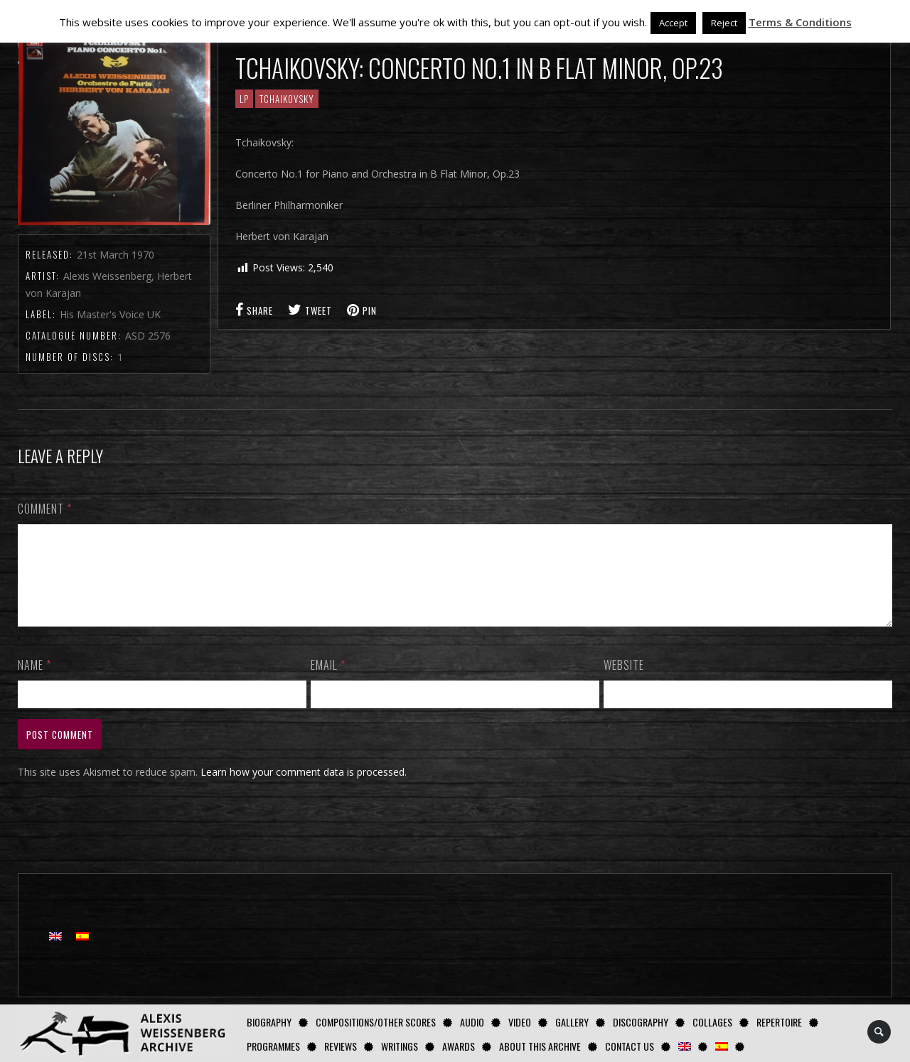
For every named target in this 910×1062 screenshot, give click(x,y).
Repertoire (779, 1021)
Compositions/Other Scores (376, 1021)
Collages (712, 1021)
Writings (399, 1046)
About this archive (540, 1046)
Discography (640, 1021)
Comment (45, 508)
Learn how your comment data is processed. (303, 789)
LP (244, 99)
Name (34, 681)
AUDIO (472, 1021)
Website (624, 681)
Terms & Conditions (800, 22)
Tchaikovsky (286, 99)
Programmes (273, 1046)
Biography (269, 1021)
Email (328, 681)
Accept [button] (673, 22)
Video (519, 1021)
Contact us (629, 1046)
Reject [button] (724, 22)
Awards (458, 1046)
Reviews (340, 1046)
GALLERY (572, 1021)
